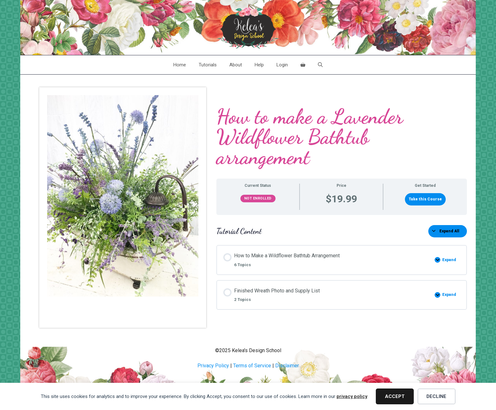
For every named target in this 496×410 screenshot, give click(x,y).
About (235, 65)
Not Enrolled (258, 198)
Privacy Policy (213, 366)
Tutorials (208, 65)
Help (259, 65)
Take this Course (425, 199)
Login (282, 65)
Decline (436, 396)
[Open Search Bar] (320, 64)
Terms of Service (252, 366)
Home (179, 65)
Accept (395, 396)
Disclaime (286, 366)
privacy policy (352, 396)
